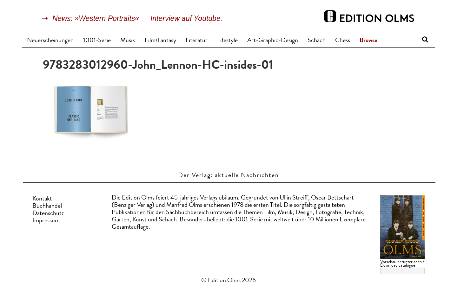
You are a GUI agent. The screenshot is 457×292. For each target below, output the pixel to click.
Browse (368, 41)
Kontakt (42, 199)
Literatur (197, 41)
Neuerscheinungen (50, 41)
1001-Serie (97, 41)
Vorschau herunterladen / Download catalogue (402, 264)
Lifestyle (227, 41)
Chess (342, 41)
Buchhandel (47, 206)
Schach (317, 41)
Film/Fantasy (160, 41)
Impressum (46, 221)
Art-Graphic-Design (272, 41)
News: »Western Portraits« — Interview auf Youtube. (137, 18)
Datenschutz (48, 214)
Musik (127, 41)
